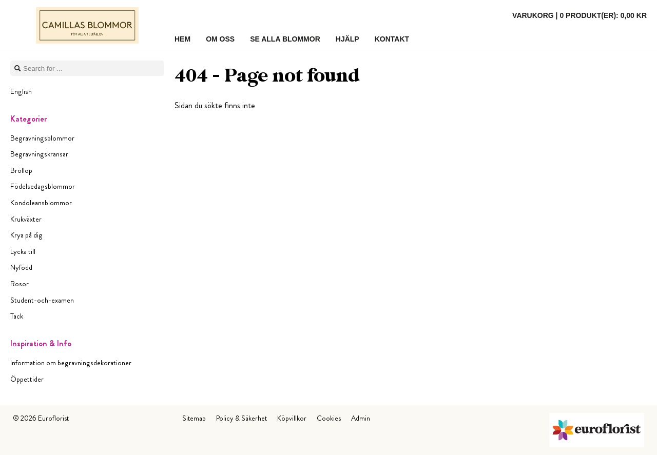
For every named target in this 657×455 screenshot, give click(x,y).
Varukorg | (579, 15)
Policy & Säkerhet (241, 418)
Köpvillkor (291, 418)
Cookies (329, 418)
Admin (360, 418)
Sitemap (194, 418)
